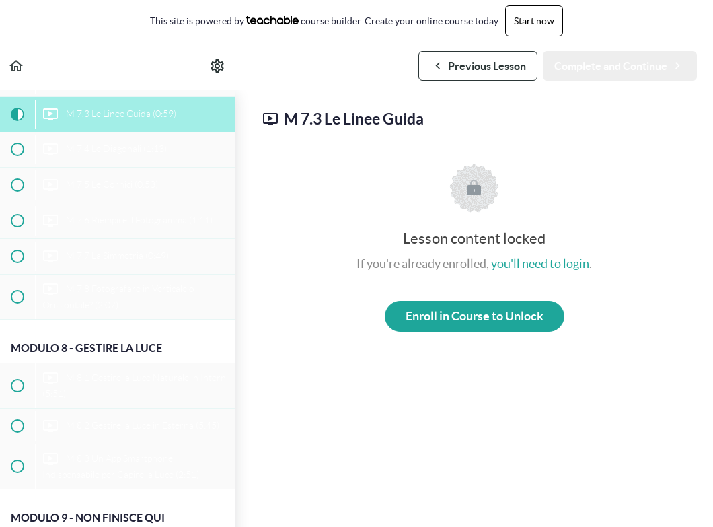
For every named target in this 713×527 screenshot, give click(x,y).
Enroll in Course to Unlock (474, 316)
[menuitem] (218, 66)
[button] (17, 66)
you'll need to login (540, 263)
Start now (534, 20)
